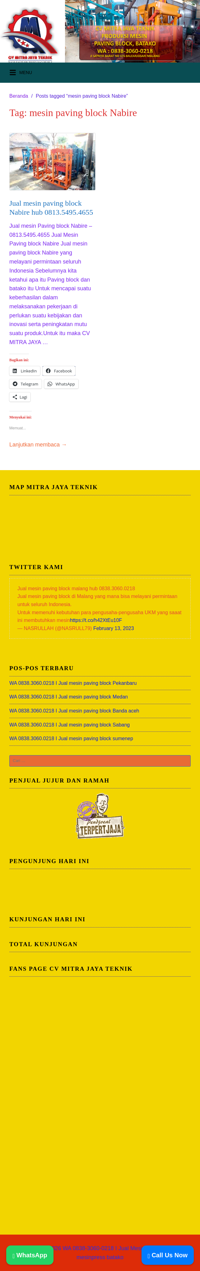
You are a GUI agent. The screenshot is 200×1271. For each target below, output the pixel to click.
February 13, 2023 (113, 628)
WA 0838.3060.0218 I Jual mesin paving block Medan (68, 696)
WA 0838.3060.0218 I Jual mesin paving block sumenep (71, 738)
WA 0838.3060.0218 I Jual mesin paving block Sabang (69, 724)
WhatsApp (29, 1255)
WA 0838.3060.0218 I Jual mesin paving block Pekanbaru (73, 683)
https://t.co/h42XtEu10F (96, 620)
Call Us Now (168, 1255)
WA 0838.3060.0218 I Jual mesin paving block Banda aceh (74, 710)
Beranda (18, 96)
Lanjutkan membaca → (38, 445)
